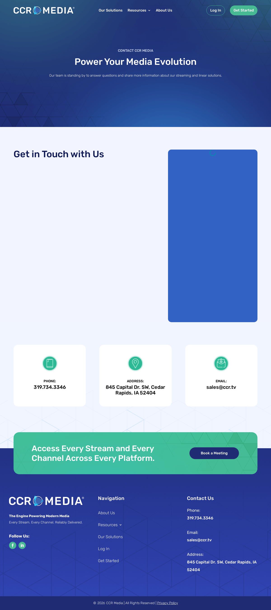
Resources (137, 10)
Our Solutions (111, 10)
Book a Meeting (214, 453)
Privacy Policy (167, 603)
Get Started (244, 10)
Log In (215, 10)
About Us (164, 10)
